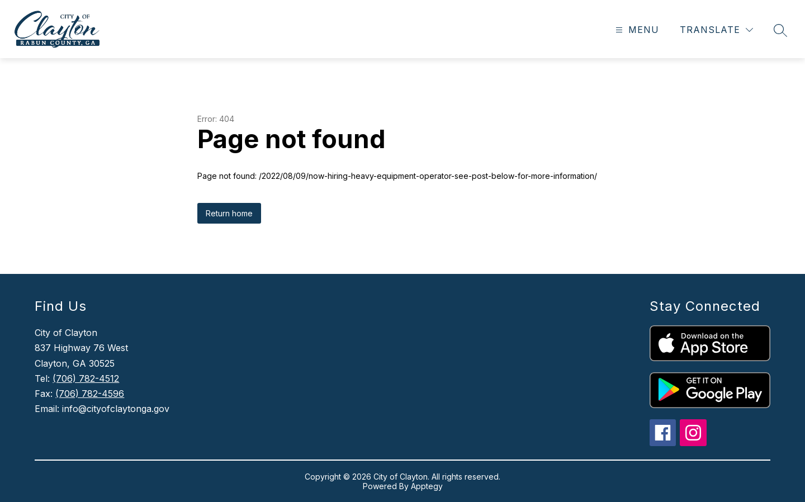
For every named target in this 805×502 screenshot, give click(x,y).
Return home (229, 213)
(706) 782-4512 (86, 378)
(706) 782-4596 (89, 393)
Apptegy (427, 486)
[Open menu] (636, 30)
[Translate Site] (716, 30)
